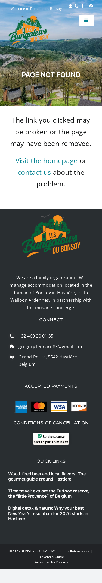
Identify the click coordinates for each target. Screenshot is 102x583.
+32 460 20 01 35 (35, 336)
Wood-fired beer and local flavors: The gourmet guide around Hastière (47, 476)
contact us (34, 172)
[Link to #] (70, 6)
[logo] (28, 17)
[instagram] (91, 6)
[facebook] (82, 6)
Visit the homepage (47, 160)
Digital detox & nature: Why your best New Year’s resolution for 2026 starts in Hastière (48, 513)
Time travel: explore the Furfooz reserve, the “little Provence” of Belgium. (48, 493)
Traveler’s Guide (51, 556)
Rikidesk (62, 562)
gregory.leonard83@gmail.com (50, 347)
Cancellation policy (75, 551)
